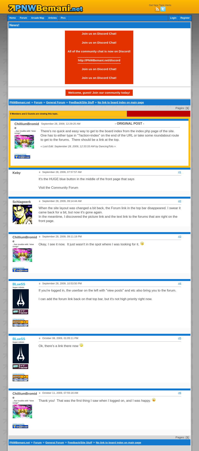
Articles (52, 18)
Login (173, 18)
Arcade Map (37, 18)
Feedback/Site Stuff (81, 102)
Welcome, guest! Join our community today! (99, 92)
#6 (179, 392)
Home (12, 18)
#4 (179, 283)
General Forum (55, 102)
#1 (179, 172)
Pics (63, 18)
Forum (23, 18)
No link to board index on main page (121, 102)
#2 (179, 201)
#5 (179, 338)
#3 (179, 236)
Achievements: (21, 154)
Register (185, 18)
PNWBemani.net (20, 102)
